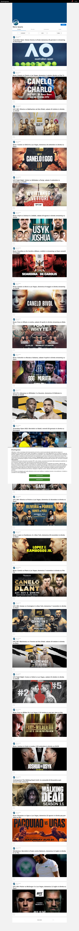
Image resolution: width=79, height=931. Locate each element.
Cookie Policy (23, 472)
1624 (50, 453)
